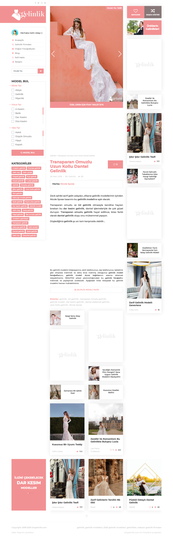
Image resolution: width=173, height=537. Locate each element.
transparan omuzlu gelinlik (93, 299)
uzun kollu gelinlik (59, 305)
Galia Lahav (57, 451)
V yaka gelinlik (32, 181)
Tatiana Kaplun (135, 166)
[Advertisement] (86, 133)
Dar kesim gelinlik (19, 206)
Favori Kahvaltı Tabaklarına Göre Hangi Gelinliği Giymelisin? (149, 179)
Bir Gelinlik (70, 176)
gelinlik (63, 299)
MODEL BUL (28, 152)
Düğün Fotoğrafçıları (23, 49)
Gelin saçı (16, 172)
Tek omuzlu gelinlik (33, 214)
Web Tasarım (17, 529)
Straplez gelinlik (27, 185)
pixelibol (29, 529)
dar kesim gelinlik (75, 302)
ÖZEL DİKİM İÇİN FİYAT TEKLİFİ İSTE (87, 105)
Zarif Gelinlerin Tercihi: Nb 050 (105, 501)
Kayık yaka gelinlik (32, 202)
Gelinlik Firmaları (21, 44)
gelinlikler (132, 524)
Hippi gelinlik (17, 214)
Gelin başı (16, 210)
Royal (93, 507)
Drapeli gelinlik (18, 177)
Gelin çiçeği (27, 172)
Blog (15, 53)
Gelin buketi (33, 227)
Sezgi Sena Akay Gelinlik (73, 317)
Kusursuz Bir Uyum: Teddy (64, 443)
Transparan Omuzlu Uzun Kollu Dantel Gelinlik (71, 166)
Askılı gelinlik (32, 231)
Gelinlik (15, 185)
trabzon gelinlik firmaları (150, 524)
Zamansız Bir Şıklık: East (72, 392)
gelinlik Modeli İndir (86, 290)
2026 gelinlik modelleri (114, 524)
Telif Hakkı (18, 57)
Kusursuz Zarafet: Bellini (111, 391)
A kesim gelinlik (18, 168)
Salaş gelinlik (28, 210)
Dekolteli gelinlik (29, 235)
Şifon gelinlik (17, 189)
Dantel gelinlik (18, 231)
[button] (120, 54)
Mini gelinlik (17, 193)
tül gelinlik (73, 299)
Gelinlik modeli (35, 206)
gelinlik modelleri (93, 524)
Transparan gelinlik (19, 223)
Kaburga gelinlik (19, 227)
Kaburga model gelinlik (21, 198)
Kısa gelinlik (31, 177)
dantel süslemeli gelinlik (97, 302)
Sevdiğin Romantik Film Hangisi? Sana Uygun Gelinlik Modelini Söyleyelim (111, 373)
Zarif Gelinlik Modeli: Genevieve (142, 308)
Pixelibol (147, 529)
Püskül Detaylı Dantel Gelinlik (142, 501)
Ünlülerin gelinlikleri (20, 219)
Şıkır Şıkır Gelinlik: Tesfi (143, 161)
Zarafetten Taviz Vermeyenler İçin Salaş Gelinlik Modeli (149, 254)
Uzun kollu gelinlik (32, 189)
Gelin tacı (16, 235)
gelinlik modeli (57, 302)
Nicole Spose (67, 184)
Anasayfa (17, 40)
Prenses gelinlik (34, 168)
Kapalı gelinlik (18, 181)
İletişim (16, 62)
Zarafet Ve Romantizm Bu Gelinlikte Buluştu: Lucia (105, 439)
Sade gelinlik (17, 202)
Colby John (133, 314)
